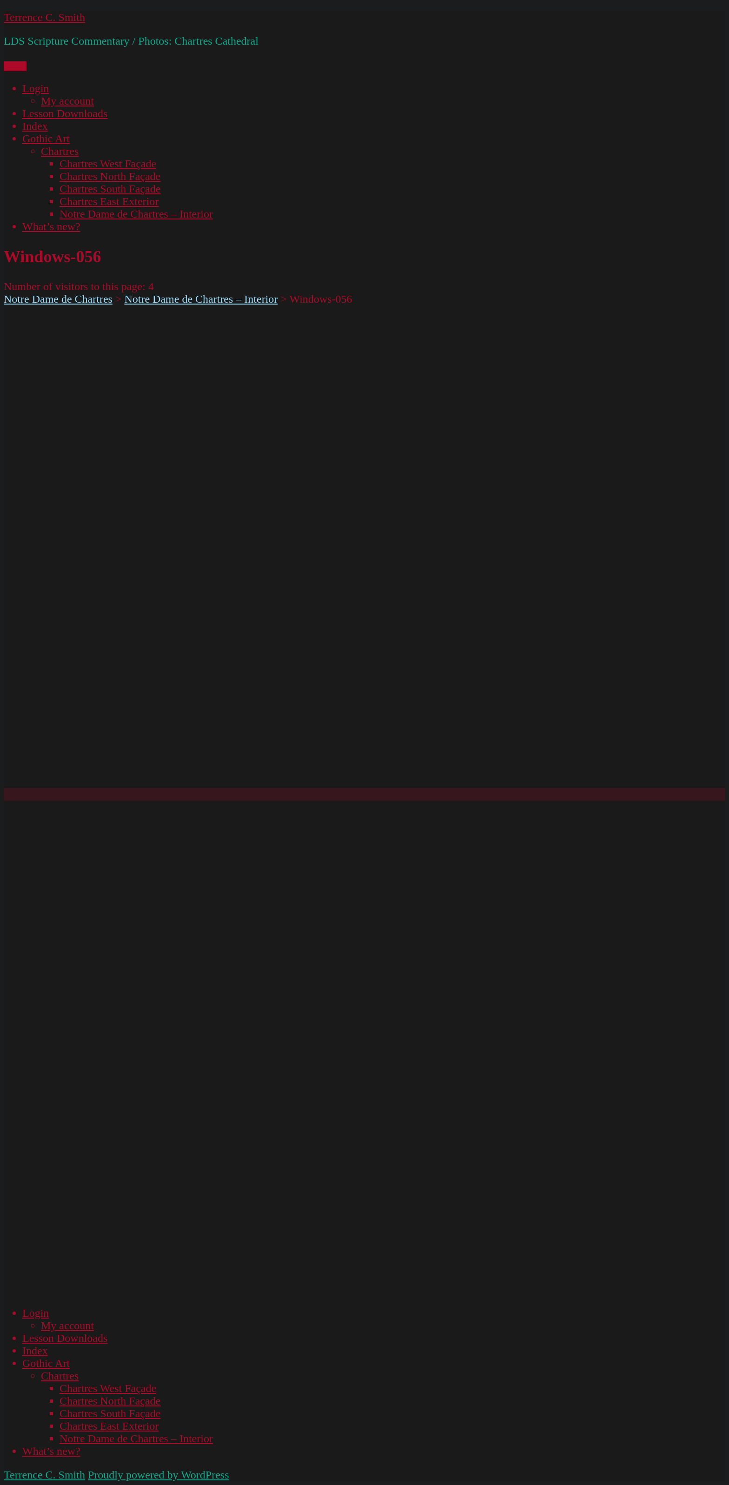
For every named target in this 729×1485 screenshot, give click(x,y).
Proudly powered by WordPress (158, 1475)
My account (67, 101)
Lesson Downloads (64, 113)
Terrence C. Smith (44, 17)
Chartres (60, 151)
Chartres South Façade (110, 189)
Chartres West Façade (108, 164)
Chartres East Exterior (109, 201)
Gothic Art (46, 139)
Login (35, 88)
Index (35, 126)
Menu (15, 66)
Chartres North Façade (110, 176)
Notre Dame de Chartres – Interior (136, 214)
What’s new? (51, 226)
